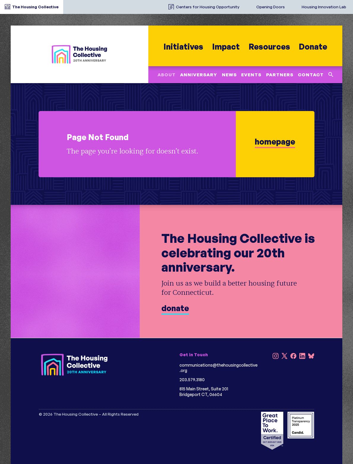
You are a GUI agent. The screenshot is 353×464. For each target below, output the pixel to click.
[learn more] (176, 144)
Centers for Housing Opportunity (207, 6)
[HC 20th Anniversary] (79, 54)
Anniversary (198, 74)
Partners (279, 74)
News (229, 74)
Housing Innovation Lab (324, 6)
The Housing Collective (35, 6)
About (167, 74)
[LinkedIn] (302, 356)
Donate (313, 46)
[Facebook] (293, 356)
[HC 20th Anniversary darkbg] (74, 364)
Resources (269, 46)
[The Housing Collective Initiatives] (159, 4)
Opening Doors (270, 6)
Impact (226, 46)
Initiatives (183, 46)
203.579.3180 (192, 379)
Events (251, 74)
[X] (284, 356)
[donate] (176, 271)
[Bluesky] (311, 356)
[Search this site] (330, 74)
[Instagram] (276, 356)
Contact (311, 74)
